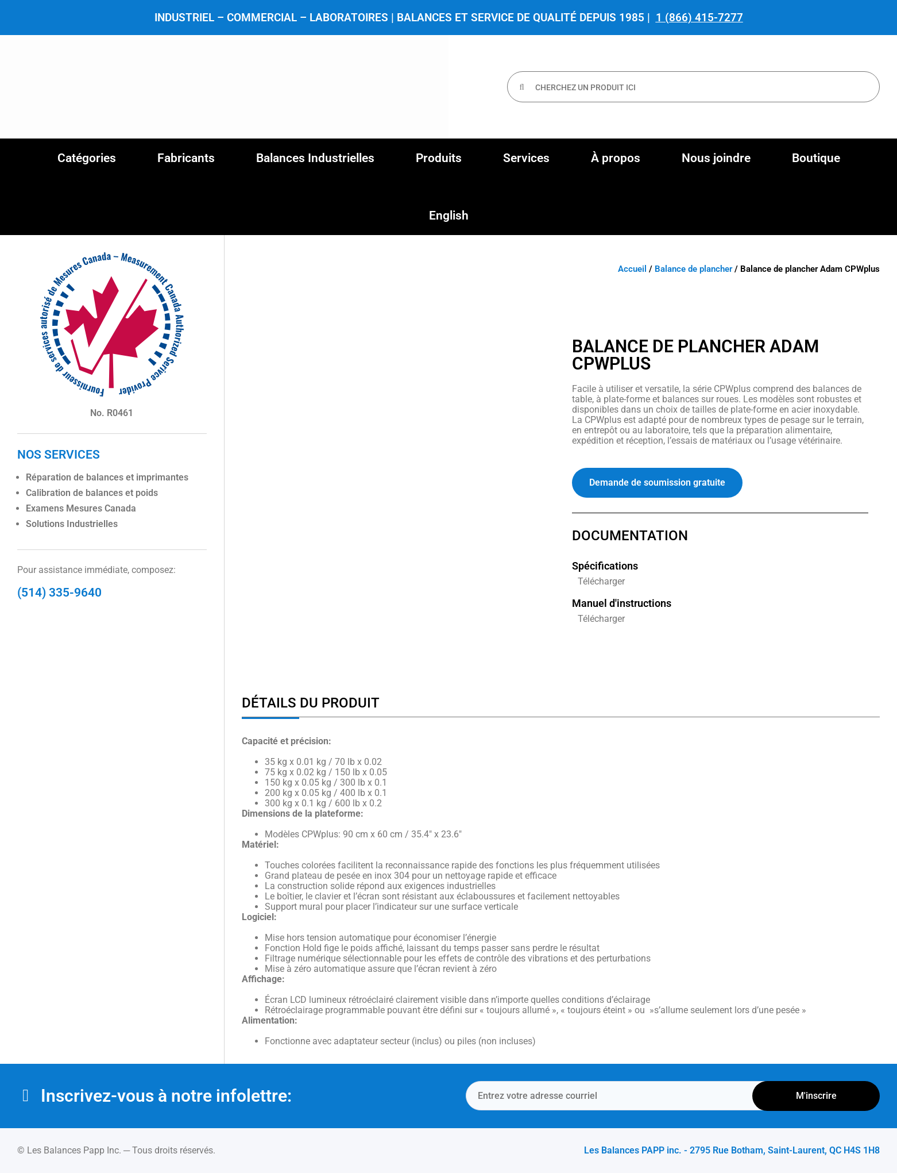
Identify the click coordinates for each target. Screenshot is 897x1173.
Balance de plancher (693, 269)
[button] (86, 158)
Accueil (632, 269)
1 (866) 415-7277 (699, 17)
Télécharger (601, 581)
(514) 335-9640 (59, 592)
